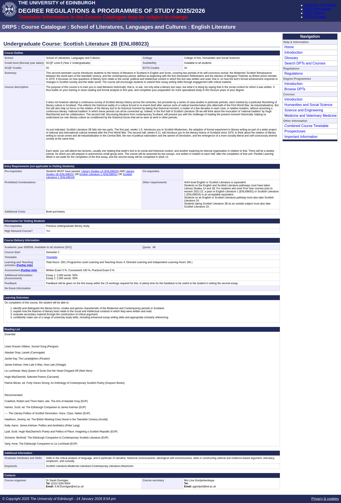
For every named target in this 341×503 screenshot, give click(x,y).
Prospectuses (295, 131)
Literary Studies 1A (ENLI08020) (100, 171)
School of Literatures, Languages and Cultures (129, 27)
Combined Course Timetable (306, 126)
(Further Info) (25, 265)
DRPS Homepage (317, 9)
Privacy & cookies (325, 499)
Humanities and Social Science (308, 105)
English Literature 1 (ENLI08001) (99, 174)
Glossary (291, 58)
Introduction (293, 52)
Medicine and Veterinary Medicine (310, 115)
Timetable (51, 257)
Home (289, 47)
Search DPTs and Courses (305, 63)
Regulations (293, 73)
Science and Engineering (303, 110)
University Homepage (320, 5)
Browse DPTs (294, 89)
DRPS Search (314, 13)
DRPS (9, 27)
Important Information (301, 137)
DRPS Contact (314, 16)
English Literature (213, 27)
